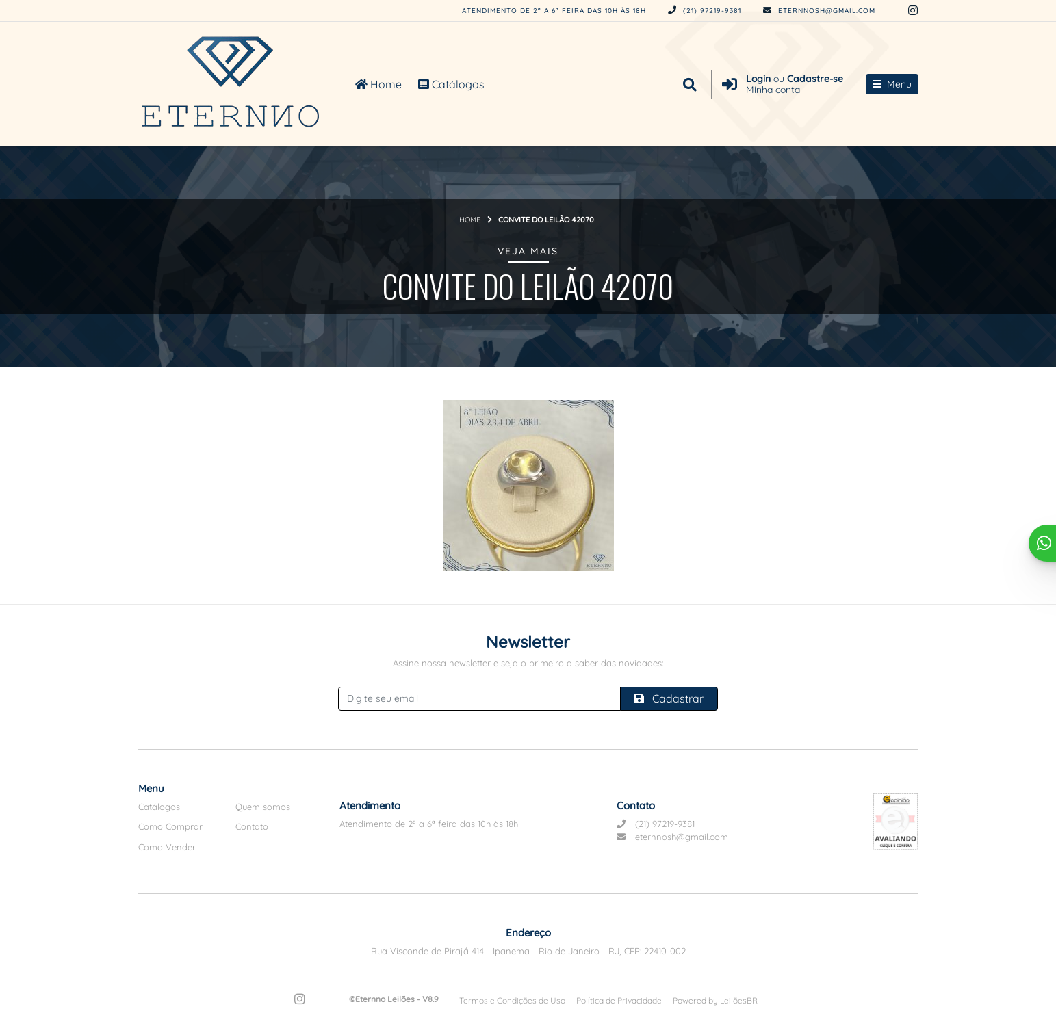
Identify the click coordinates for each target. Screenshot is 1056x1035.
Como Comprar (170, 826)
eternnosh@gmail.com (819, 10)
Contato (251, 826)
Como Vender (167, 846)
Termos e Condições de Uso (512, 1000)
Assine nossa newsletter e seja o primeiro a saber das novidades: (528, 662)
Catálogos (451, 84)
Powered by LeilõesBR (715, 1000)
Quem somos (262, 806)
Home (378, 84)
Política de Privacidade (619, 1000)
